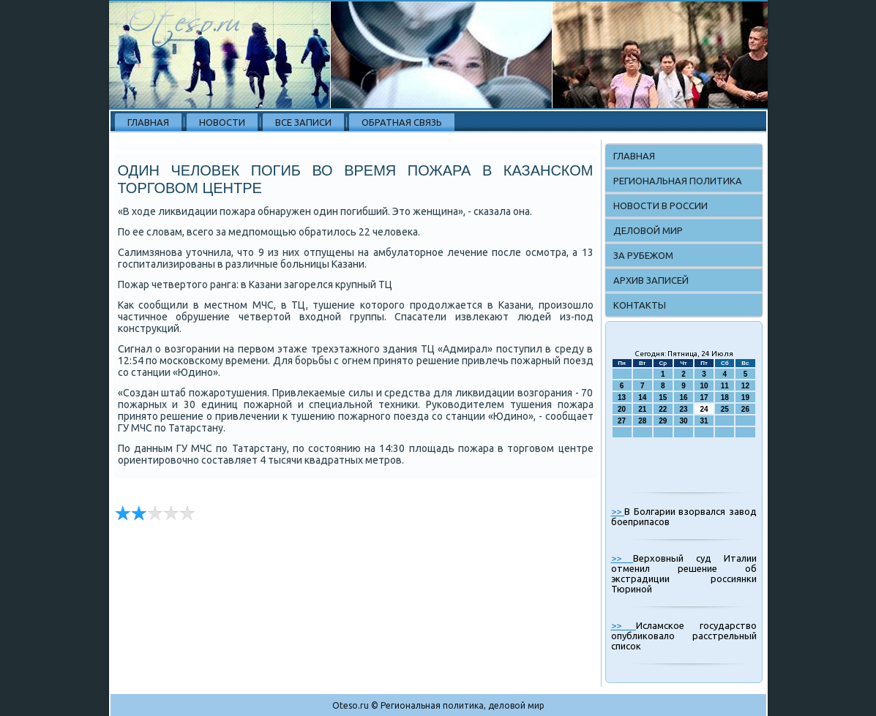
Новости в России (660, 205)
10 (704, 386)
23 (683, 409)
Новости (222, 122)
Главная (148, 122)
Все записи (303, 122)
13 (622, 397)
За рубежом (643, 255)
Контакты (639, 305)
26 (745, 409)
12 (745, 386)
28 (642, 421)
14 (642, 397)
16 (683, 397)
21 (642, 409)
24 (704, 409)
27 (622, 421)
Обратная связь (402, 122)
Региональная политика (677, 181)
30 (683, 421)
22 (663, 409)
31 (704, 421)
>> (618, 511)
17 (704, 397)
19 (745, 397)
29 (663, 421)
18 (725, 397)
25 (725, 409)
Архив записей (651, 280)
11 (725, 386)
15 (663, 397)
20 (622, 409)
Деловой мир (648, 230)
